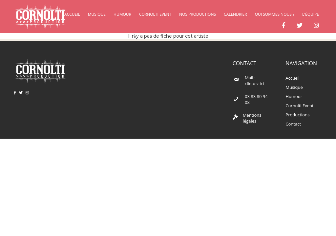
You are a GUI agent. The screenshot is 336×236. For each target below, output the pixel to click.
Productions (297, 115)
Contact (293, 124)
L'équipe (310, 14)
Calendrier (235, 14)
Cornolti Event (155, 14)
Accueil (292, 78)
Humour (122, 14)
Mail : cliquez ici (254, 81)
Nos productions (197, 14)
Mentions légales (252, 118)
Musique (97, 14)
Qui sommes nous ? (274, 14)
